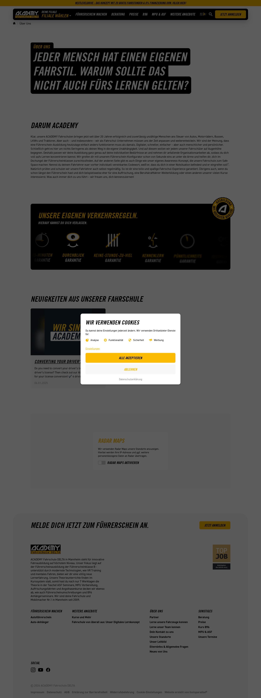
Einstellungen (93, 348)
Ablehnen (130, 369)
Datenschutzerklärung (130, 379)
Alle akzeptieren (130, 358)
